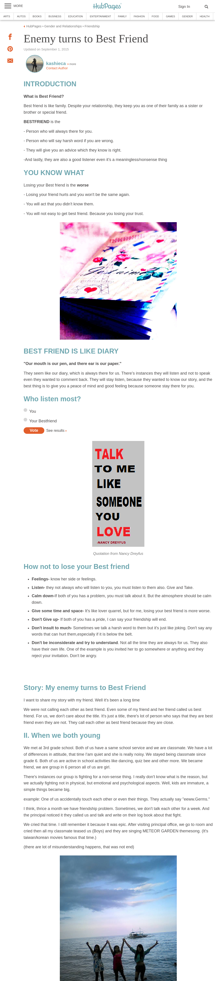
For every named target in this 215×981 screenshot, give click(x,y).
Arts (6, 16)
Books (37, 16)
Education (75, 16)
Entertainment (100, 16)
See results (55, 430)
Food (155, 16)
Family (122, 16)
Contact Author (57, 68)
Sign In (184, 6)
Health (204, 16)
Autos (21, 16)
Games (170, 16)
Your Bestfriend (43, 421)
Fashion (139, 16)
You (32, 411)
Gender (187, 16)
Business (55, 16)
